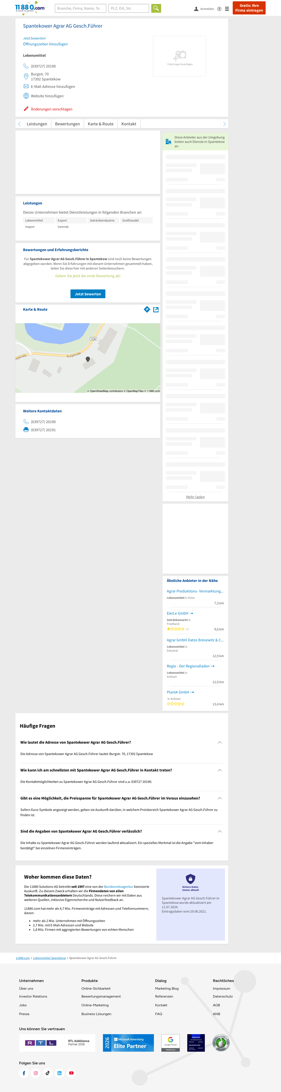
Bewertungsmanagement (101, 996)
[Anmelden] (205, 8)
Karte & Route (100, 123)
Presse (24, 1014)
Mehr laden (195, 496)
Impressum (221, 988)
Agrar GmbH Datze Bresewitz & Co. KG (195, 639)
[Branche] (80, 8)
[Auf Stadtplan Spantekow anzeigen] (156, 309)
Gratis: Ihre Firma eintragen (249, 8)
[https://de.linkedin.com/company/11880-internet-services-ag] (59, 1073)
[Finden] (156, 8)
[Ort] (128, 8)
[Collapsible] (219, 742)
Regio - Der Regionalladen (188, 665)
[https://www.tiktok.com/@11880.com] (47, 1073)
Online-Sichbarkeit (96, 988)
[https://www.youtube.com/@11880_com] (71, 1073)
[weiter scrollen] (224, 123)
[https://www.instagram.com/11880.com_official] (36, 1073)
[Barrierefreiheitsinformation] (221, 8)
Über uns (26, 988)
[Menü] (229, 8)
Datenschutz (223, 996)
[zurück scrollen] (19, 123)
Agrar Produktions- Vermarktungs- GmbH (195, 591)
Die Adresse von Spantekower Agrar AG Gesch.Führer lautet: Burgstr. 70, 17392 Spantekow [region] (86, 754)
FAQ (158, 1014)
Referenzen (164, 996)
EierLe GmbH (177, 613)
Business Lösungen (96, 1014)
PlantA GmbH (178, 692)
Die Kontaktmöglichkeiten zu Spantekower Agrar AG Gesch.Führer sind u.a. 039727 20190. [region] (86, 781)
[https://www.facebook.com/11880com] (24, 1073)
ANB (216, 1014)
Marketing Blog (166, 988)
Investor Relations (33, 996)
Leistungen (37, 123)
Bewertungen (67, 123)
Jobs (23, 1005)
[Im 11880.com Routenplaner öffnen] (147, 308)
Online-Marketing (95, 1005)
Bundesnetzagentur (118, 886)
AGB (216, 1005)
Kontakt (128, 123)
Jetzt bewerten (88, 293)
